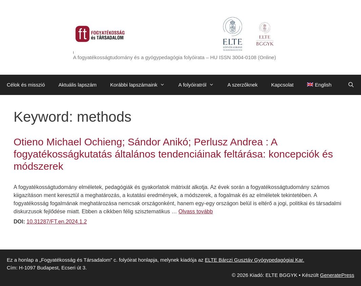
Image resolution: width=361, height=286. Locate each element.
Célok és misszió (26, 85)
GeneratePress (337, 275)
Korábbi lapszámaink (141, 85)
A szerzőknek (242, 85)
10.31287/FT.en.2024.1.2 (56, 221)
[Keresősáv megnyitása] (351, 85)
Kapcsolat (282, 85)
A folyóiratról (199, 85)
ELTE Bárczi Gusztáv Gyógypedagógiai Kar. (254, 260)
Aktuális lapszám (78, 85)
